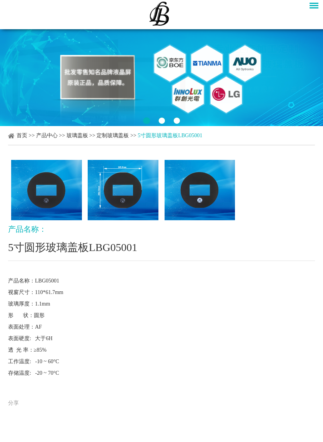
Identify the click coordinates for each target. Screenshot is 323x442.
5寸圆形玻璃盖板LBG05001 (170, 135)
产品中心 (47, 135)
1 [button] (146, 120)
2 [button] (161, 120)
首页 (22, 135)
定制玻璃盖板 (113, 135)
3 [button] (176, 120)
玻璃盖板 (77, 135)
